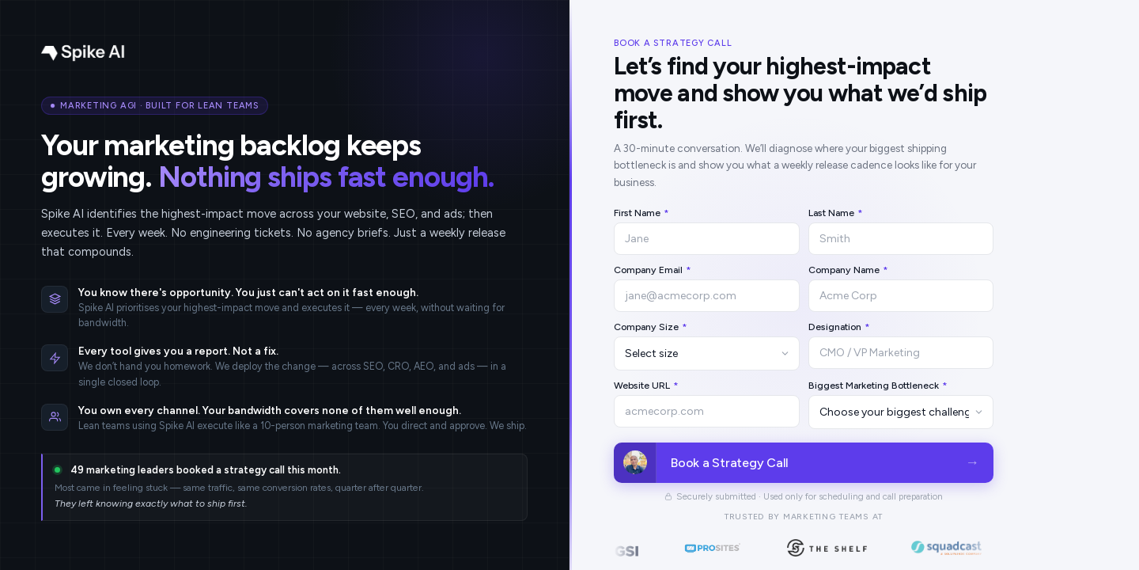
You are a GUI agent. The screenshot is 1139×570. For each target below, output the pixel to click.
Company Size (650, 326)
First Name (641, 212)
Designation (839, 326)
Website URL (646, 385)
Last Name (835, 212)
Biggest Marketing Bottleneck (878, 385)
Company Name (848, 270)
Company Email (652, 270)
